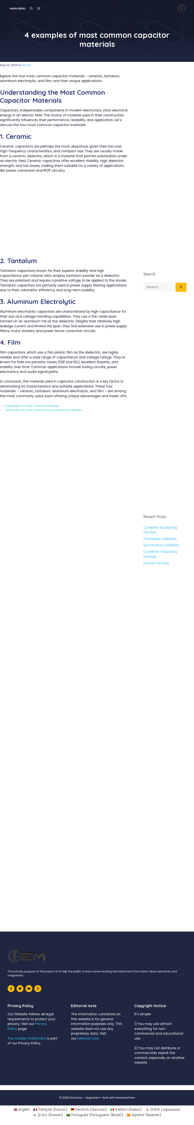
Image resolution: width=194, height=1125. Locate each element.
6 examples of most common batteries (31, 406)
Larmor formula (156, 563)
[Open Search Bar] (31, 8)
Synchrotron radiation (161, 545)
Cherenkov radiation (160, 538)
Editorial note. (88, 1038)
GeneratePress (125, 1098)
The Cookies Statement (27, 1038)
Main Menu (17, 8)
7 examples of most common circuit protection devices (43, 410)
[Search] (181, 287)
